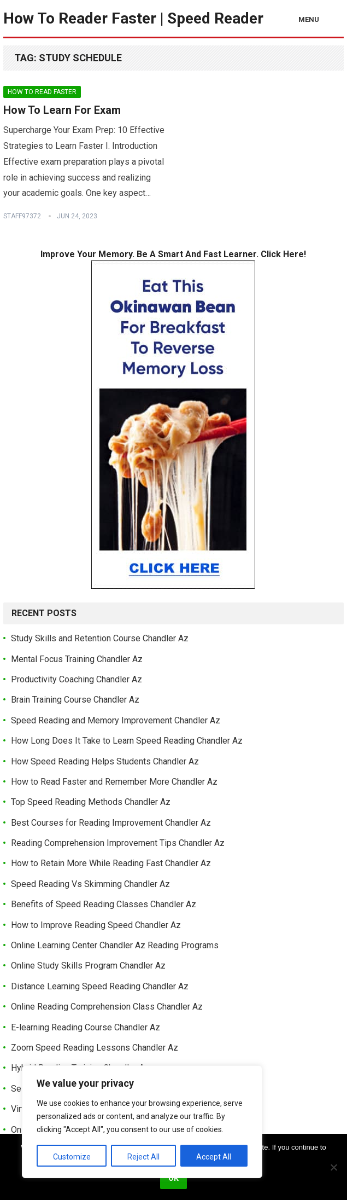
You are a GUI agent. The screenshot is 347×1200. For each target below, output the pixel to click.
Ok (173, 1178)
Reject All (143, 1156)
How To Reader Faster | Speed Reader (133, 18)
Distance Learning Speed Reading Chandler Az (100, 986)
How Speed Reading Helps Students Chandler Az (105, 761)
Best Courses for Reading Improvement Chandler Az (111, 823)
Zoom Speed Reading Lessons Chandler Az (94, 1047)
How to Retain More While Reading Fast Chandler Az (111, 863)
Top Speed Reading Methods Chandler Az (90, 802)
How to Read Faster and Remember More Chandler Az (114, 781)
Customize (72, 1156)
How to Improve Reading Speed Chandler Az (96, 925)
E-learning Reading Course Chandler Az (85, 1027)
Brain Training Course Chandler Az (75, 699)
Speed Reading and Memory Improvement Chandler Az (115, 720)
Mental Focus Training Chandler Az (77, 659)
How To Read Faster (42, 92)
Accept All (213, 1156)
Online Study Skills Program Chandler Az (88, 965)
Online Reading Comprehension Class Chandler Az (107, 1006)
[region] (142, 1121)
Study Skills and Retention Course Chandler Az (100, 638)
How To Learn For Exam (62, 110)
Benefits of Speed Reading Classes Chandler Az (103, 904)
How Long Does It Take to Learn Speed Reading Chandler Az (127, 740)
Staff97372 (22, 216)
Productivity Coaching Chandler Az (76, 679)
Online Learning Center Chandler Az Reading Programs (115, 945)
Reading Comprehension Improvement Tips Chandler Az (118, 843)
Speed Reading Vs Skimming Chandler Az (90, 884)
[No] (333, 1167)
